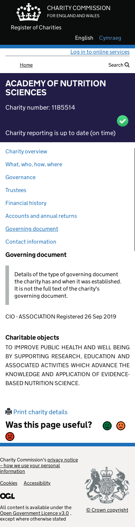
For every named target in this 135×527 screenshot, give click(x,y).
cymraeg (110, 38)
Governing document (31, 228)
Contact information (30, 241)
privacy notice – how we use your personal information (39, 465)
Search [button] (119, 65)
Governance (20, 177)
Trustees (15, 190)
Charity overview (26, 151)
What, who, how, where (33, 164)
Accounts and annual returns (41, 215)
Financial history (25, 203)
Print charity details (36, 412)
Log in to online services (100, 51)
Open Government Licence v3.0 (34, 513)
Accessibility (37, 483)
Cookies (8, 483)
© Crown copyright (107, 510)
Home (26, 65)
